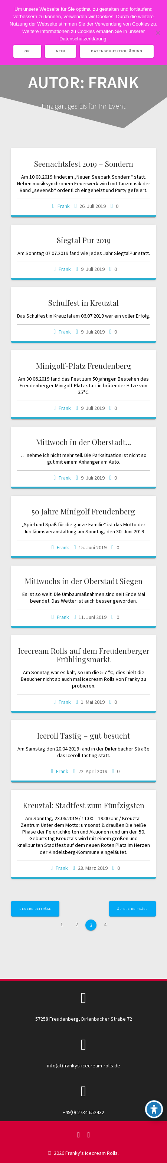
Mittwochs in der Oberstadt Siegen (84, 581)
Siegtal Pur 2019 (84, 240)
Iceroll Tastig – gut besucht (83, 735)
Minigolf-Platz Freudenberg (83, 366)
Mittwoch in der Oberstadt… (83, 442)
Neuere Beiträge (35, 909)
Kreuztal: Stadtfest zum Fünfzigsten (83, 805)
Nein (60, 51)
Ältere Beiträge (132, 909)
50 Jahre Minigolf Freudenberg (83, 511)
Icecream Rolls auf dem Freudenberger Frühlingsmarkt (83, 655)
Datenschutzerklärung (117, 51)
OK (27, 51)
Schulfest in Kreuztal (83, 303)
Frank (64, 206)
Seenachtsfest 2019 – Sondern (83, 164)
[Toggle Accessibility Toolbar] (154, 1109)
